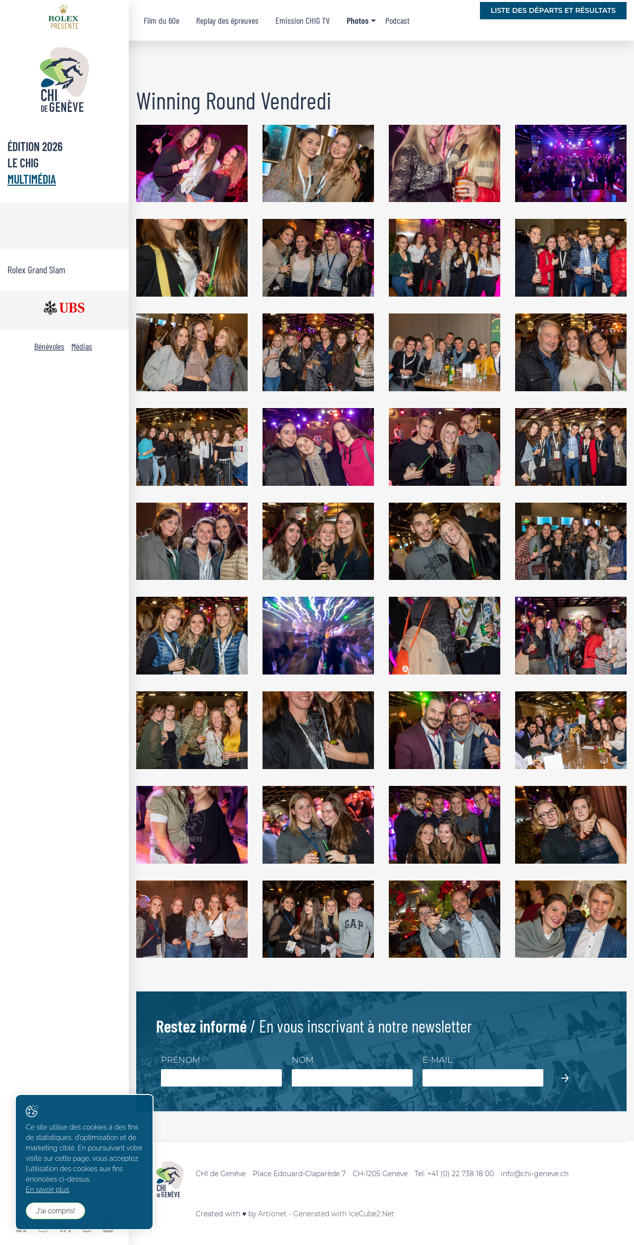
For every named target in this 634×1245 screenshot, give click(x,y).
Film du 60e (161, 20)
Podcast (397, 20)
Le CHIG (23, 163)
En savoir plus (47, 1189)
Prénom (180, 1060)
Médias (81, 346)
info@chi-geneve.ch (535, 1173)
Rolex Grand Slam (36, 269)
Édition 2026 (34, 146)
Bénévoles (49, 346)
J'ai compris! (55, 1211)
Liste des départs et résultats (553, 10)
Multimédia (31, 179)
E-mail (437, 1060)
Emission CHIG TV (302, 20)
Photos (358, 20)
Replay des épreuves (227, 20)
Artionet (272, 1213)
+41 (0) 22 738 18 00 (460, 1173)
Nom (303, 1060)
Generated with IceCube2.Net (343, 1213)
